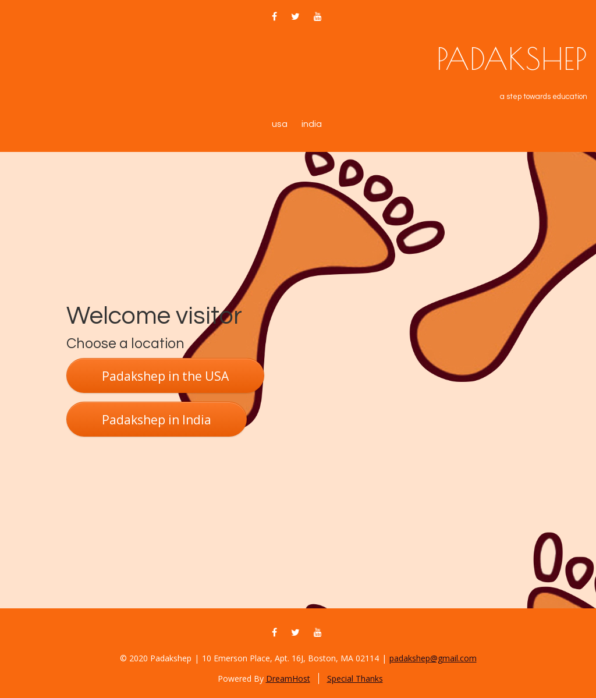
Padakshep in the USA (165, 376)
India (311, 124)
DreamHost (288, 678)
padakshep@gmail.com (433, 658)
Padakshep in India (156, 420)
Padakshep (512, 58)
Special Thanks (355, 678)
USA (280, 124)
